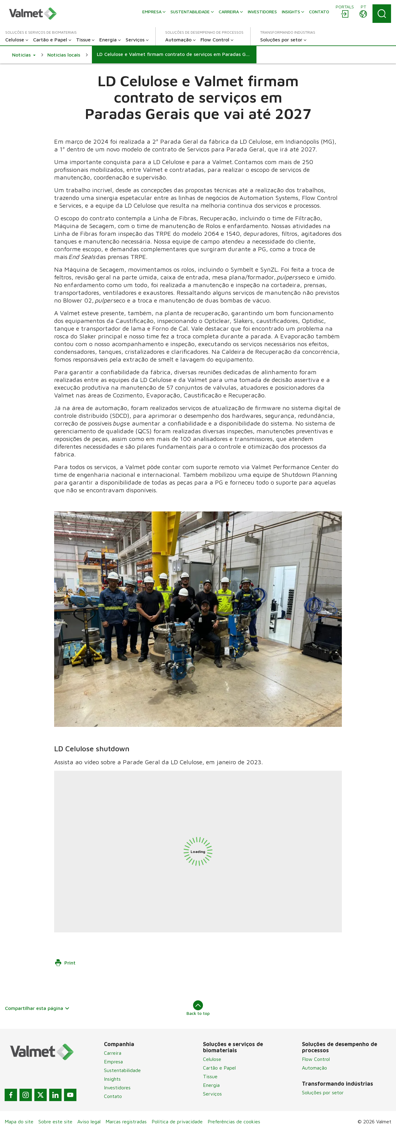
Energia (211, 1085)
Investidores (117, 1087)
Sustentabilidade (122, 1070)
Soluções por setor (323, 1092)
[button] (24, 55)
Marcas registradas (126, 1121)
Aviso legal (89, 1121)
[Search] (381, 13)
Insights (112, 1079)
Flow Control (316, 1059)
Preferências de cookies (234, 1121)
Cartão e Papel (219, 1068)
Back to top (198, 1008)
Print (64, 962)
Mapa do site (19, 1121)
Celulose (212, 1059)
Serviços (212, 1093)
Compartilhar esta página (37, 1008)
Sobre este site (55, 1121)
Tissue (210, 1076)
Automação (314, 1068)
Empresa (113, 1061)
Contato (113, 1096)
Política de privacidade (177, 1121)
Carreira (112, 1053)
